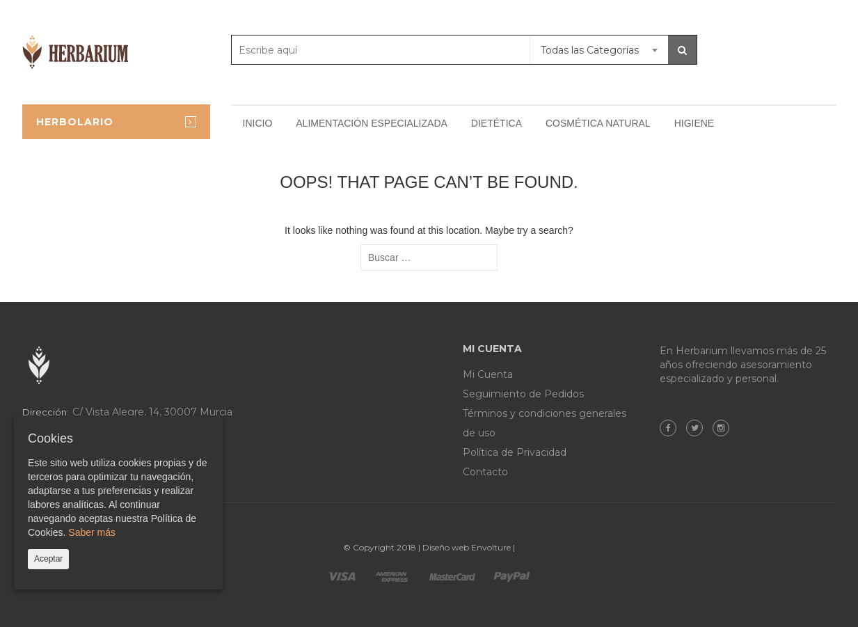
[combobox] (598, 50)
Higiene (694, 123)
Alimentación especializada (371, 123)
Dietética (496, 123)
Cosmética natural (598, 123)
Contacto (485, 472)
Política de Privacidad (514, 452)
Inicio (258, 123)
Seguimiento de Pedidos (523, 394)
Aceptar (48, 559)
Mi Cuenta (488, 374)
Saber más (92, 532)
